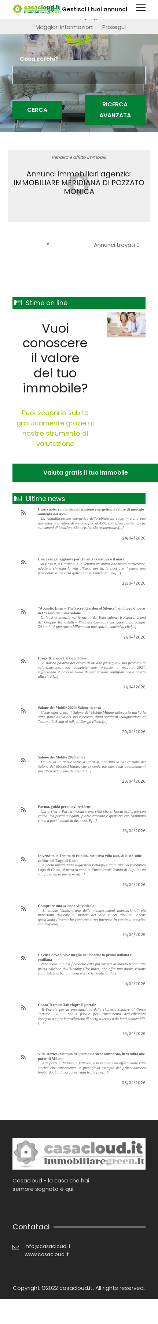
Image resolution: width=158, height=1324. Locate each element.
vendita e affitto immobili (79, 157)
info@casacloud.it (48, 1246)
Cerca (37, 110)
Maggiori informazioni (64, 27)
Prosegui (114, 27)
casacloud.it (76, 1288)
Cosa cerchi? (39, 59)
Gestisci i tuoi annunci (94, 9)
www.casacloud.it (47, 1254)
